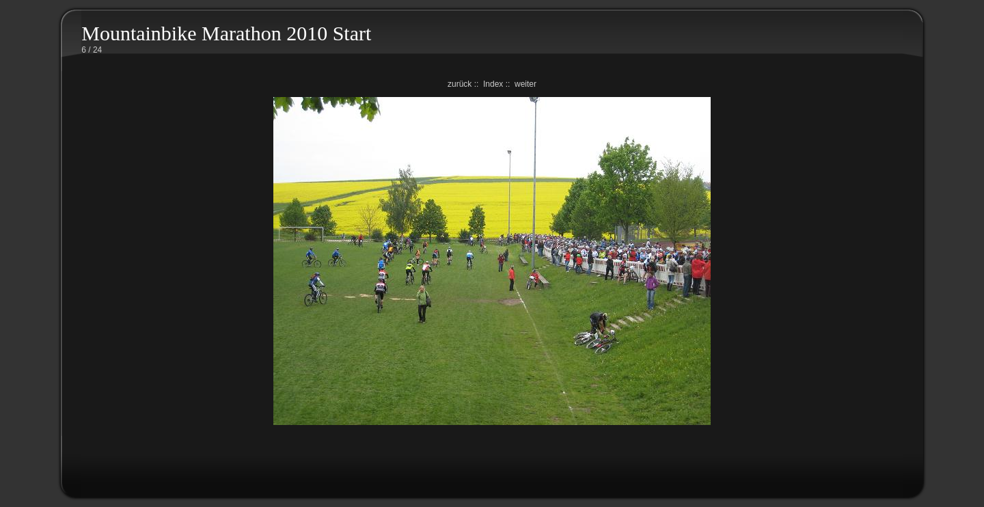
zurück (460, 84)
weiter (525, 84)
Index (493, 84)
